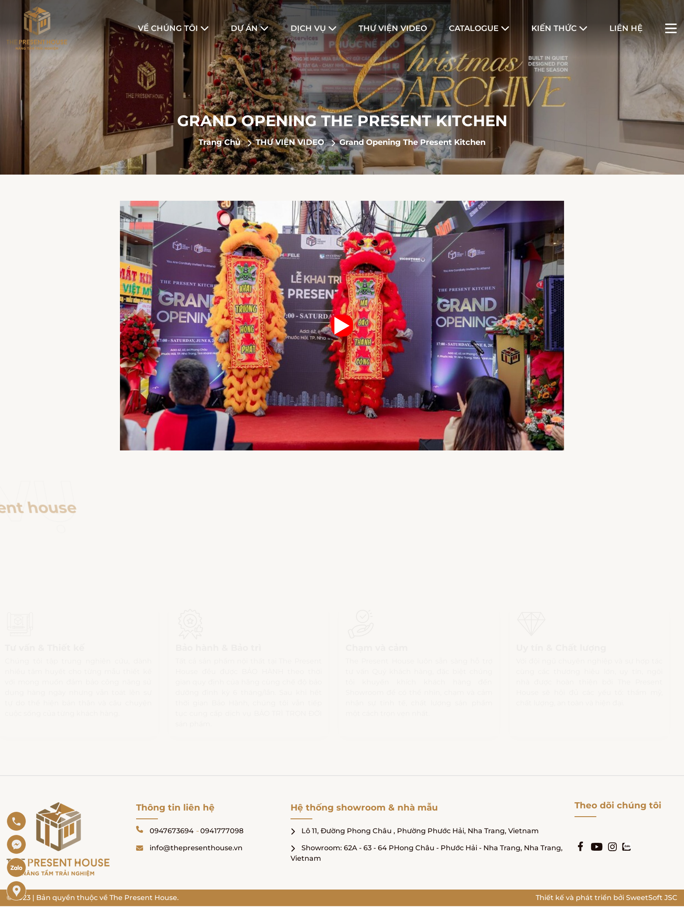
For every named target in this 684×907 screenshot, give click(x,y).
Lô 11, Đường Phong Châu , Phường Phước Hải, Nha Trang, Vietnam (415, 831)
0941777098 (221, 831)
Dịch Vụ (308, 28)
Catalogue (474, 28)
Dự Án (244, 28)
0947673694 (172, 831)
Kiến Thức (554, 28)
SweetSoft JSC (651, 897)
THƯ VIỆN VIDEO (291, 142)
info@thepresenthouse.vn (189, 848)
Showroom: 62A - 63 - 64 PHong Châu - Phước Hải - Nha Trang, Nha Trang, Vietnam (427, 853)
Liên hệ (626, 28)
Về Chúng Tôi (168, 28)
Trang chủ (220, 142)
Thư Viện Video (393, 28)
